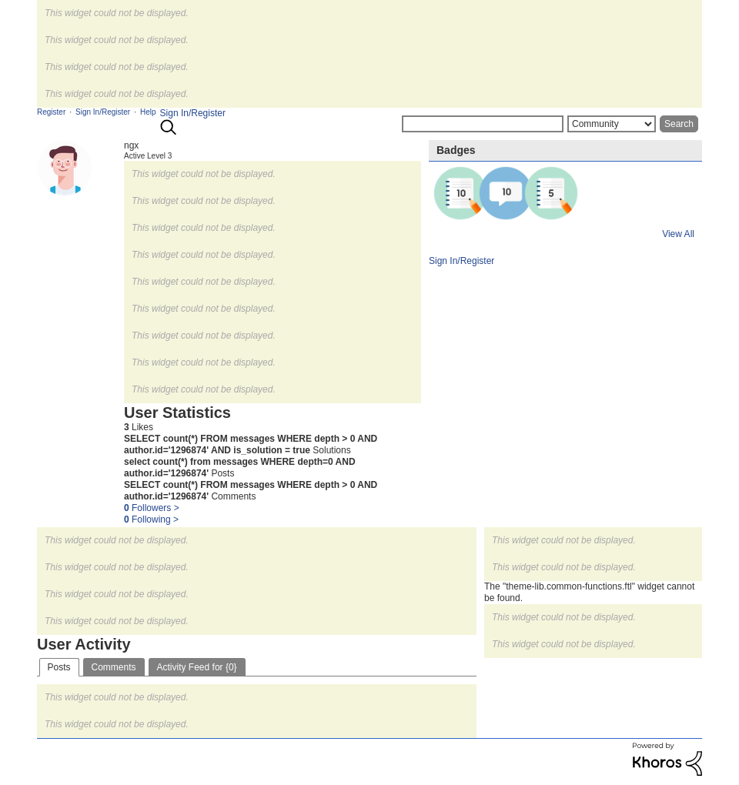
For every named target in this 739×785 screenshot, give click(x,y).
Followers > (151, 508)
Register (51, 112)
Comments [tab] (114, 667)
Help (148, 112)
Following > (151, 519)
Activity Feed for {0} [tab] (197, 667)
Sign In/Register (193, 113)
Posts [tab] (59, 667)
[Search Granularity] (611, 123)
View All (678, 234)
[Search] (482, 123)
